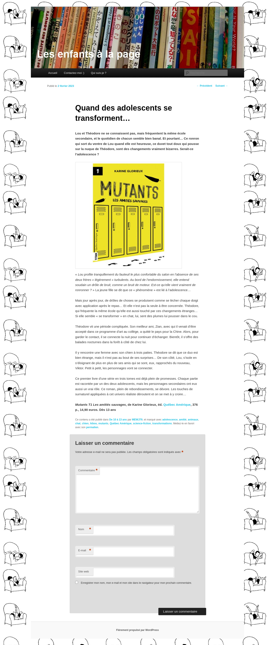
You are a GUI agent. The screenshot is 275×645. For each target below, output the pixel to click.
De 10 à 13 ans (118, 419)
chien (85, 423)
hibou (93, 423)
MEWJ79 (137, 419)
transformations (162, 423)
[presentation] (104, 597)
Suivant (221, 85)
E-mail (84, 550)
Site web (83, 571)
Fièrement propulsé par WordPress (137, 630)
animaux (193, 419)
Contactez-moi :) (74, 72)
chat (78, 423)
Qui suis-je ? (98, 72)
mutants (103, 423)
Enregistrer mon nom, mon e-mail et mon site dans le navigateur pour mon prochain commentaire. (136, 582)
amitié (183, 419)
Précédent (204, 85)
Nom (84, 529)
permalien (92, 427)
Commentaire (88, 470)
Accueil (52, 72)
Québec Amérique (177, 404)
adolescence (170, 419)
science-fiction (142, 423)
